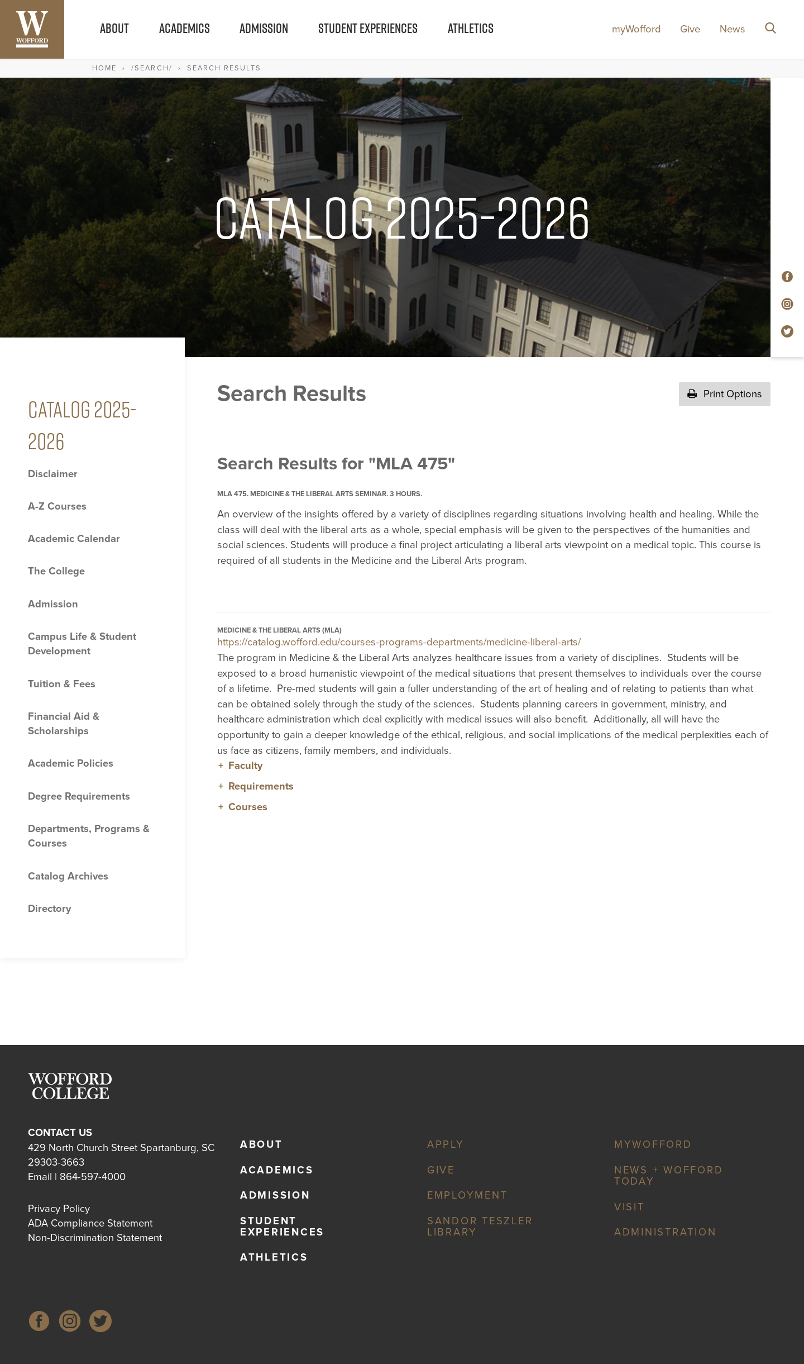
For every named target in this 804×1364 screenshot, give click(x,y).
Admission (264, 27)
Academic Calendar (74, 539)
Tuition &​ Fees (61, 684)
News (732, 29)
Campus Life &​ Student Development (82, 643)
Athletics (471, 27)
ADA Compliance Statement (90, 1223)
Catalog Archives (68, 876)
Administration (665, 1232)
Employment (467, 1195)
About (114, 27)
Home (104, 68)
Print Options (724, 394)
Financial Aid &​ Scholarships (63, 723)
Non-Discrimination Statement (95, 1238)
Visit (629, 1207)
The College (56, 571)
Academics (184, 27)
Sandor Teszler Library (480, 1226)
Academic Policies (70, 763)
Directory (49, 908)
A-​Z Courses (57, 506)
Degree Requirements (79, 796)
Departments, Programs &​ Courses (89, 836)
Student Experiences (368, 27)
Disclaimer (53, 474)
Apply (446, 1144)
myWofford (636, 29)
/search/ (151, 68)
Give (690, 29)
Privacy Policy (59, 1209)
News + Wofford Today (669, 1175)
